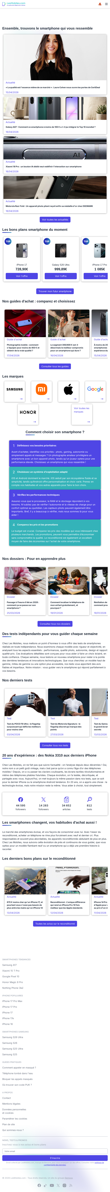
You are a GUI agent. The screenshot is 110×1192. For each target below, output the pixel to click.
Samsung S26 (9, 1042)
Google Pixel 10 (10, 976)
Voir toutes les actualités (55, 219)
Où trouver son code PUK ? (17, 1084)
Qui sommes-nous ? (13, 1130)
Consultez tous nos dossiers (55, 623)
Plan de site (8, 1124)
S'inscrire (55, 1158)
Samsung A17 (9, 965)
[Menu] (106, 4)
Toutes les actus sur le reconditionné (55, 923)
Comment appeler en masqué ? (19, 1067)
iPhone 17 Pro (9, 1006)
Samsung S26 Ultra (12, 1037)
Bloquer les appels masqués (17, 1079)
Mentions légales (11, 1103)
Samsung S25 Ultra (12, 1048)
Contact (6, 1098)
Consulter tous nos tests (55, 745)
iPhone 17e (8, 1018)
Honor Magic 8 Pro (12, 982)
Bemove (69, 1178)
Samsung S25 (9, 1054)
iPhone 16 (7, 1024)
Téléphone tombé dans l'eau (17, 1073)
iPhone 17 (7, 1012)
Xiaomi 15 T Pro (10, 970)
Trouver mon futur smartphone (55, 291)
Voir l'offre (22, 276)
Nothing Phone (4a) (12, 987)
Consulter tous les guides (55, 366)
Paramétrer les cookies (14, 1118)
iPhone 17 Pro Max (12, 1001)
